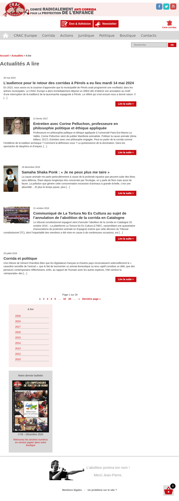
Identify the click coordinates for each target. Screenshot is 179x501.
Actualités (17, 55)
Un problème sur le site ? (102, 490)
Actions (66, 35)
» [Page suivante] (79, 298)
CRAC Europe (25, 35)
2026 (18, 315)
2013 (18, 348)
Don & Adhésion (80, 23)
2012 (18, 353)
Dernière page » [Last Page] (91, 298)
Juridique (86, 35)
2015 (18, 337)
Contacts (148, 35)
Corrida (48, 35)
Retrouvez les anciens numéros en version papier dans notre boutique (30, 442)
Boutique (128, 35)
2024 (18, 321)
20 (69, 298)
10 (64, 298)
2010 (18, 359)
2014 (18, 343)
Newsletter (109, 23)
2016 (18, 332)
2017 (18, 326)
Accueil (5, 35)
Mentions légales (72, 490)
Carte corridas (169, 27)
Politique (106, 35)
